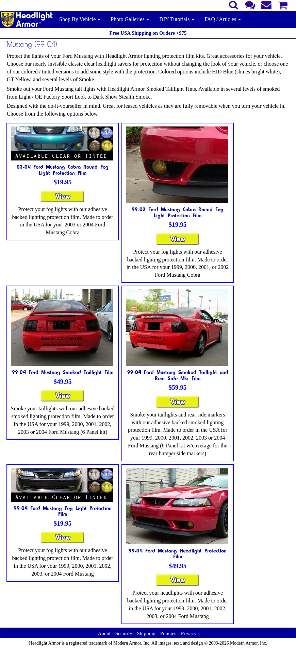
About (104, 633)
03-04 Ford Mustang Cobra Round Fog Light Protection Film (63, 169)
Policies (168, 633)
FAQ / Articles (222, 19)
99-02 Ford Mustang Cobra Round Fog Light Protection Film (178, 212)
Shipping (146, 633)
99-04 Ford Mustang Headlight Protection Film (178, 553)
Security (123, 633)
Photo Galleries (130, 19)
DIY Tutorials (176, 19)
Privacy (189, 633)
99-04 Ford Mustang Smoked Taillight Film (63, 372)
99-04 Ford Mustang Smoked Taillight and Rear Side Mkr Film (177, 375)
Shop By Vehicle (79, 19)
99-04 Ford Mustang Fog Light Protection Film (63, 511)
